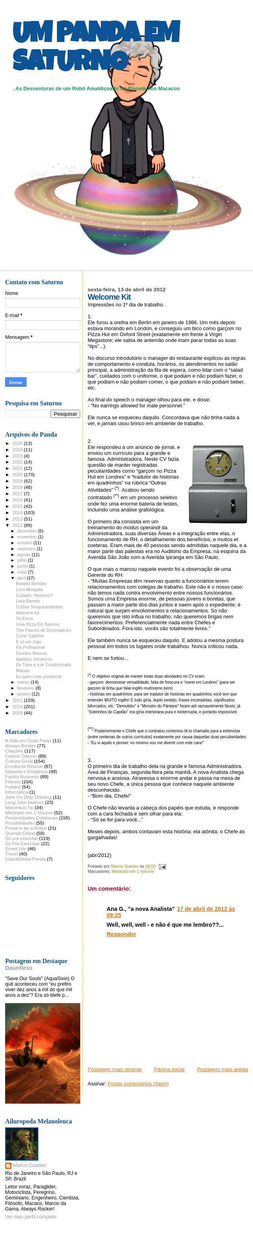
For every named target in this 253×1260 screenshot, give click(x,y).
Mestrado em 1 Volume (132, 871)
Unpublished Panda (25, 858)
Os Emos (24, 618)
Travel (11, 853)
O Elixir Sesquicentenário (39, 606)
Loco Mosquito (29, 589)
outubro (25, 542)
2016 (18, 499)
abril (22, 578)
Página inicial (169, 1069)
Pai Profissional (30, 647)
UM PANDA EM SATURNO (96, 50)
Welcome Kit (27, 612)
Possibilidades (20, 822)
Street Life (15, 848)
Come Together (30, 635)
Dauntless (18, 968)
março (24, 682)
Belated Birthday (31, 583)
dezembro (27, 530)
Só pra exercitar (21, 838)
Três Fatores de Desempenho (43, 630)
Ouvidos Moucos (31, 653)
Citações (14, 750)
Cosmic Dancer (21, 755)
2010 (18, 706)
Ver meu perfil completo (31, 1217)
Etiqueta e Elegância (26, 771)
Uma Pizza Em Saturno (37, 624)
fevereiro (26, 688)
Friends (13, 781)
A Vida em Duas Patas (28, 740)
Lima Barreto (28, 601)
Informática (16, 791)
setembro (27, 548)
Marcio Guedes (29, 1165)
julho (22, 560)
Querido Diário (20, 833)
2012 (18, 525)
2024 (18, 449)
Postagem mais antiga (222, 1069)
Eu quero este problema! (39, 676)
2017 (18, 493)
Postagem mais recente (115, 1069)
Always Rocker (20, 745)
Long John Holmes (24, 802)
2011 (18, 700)
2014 (18, 512)
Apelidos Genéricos (34, 659)
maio (22, 572)
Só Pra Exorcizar (22, 843)
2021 (18, 468)
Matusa (23, 670)
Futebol (13, 786)
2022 (18, 461)
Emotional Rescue (24, 766)
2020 (18, 474)
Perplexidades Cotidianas (31, 817)
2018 (18, 487)
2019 (18, 480)
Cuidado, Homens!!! (34, 595)
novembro (27, 536)
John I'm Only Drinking (28, 797)
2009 (18, 712)
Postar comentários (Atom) (138, 1084)
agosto (24, 554)
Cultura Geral (19, 761)
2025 (18, 443)
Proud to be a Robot (26, 827)
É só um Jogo (29, 641)
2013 (18, 518)
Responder (121, 934)
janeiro (24, 694)
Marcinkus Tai (19, 807)
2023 (18, 455)
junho (23, 566)
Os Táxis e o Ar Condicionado (43, 664)
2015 (18, 506)
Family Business (22, 776)
